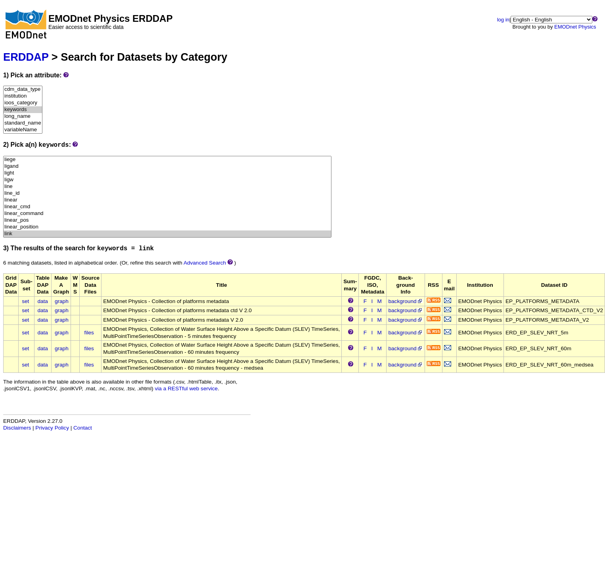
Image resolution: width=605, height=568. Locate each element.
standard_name (23, 123)
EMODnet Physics (575, 27)
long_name (23, 116)
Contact (82, 428)
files (89, 333)
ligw (167, 180)
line (167, 186)
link (167, 233)
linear (167, 200)
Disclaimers (17, 428)
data (42, 301)
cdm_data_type (23, 89)
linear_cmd (167, 206)
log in (503, 20)
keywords (23, 109)
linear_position (167, 227)
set (25, 301)
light (167, 173)
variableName (23, 130)
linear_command (167, 213)
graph (62, 301)
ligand (167, 166)
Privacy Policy (52, 428)
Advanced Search (205, 263)
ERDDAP (25, 57)
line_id (167, 193)
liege (167, 159)
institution (23, 96)
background (405, 301)
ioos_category (23, 103)
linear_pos (167, 220)
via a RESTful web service (186, 388)
